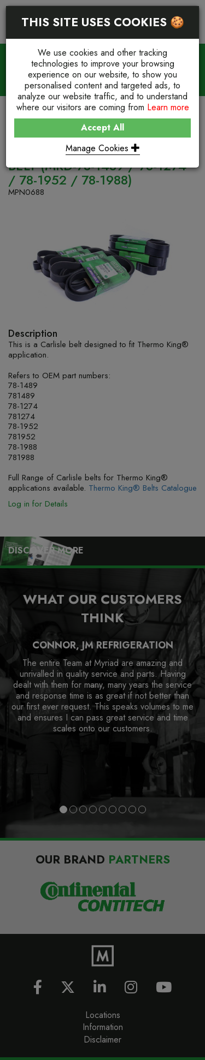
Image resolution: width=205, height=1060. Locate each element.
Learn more (168, 107)
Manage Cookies (103, 148)
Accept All (102, 127)
